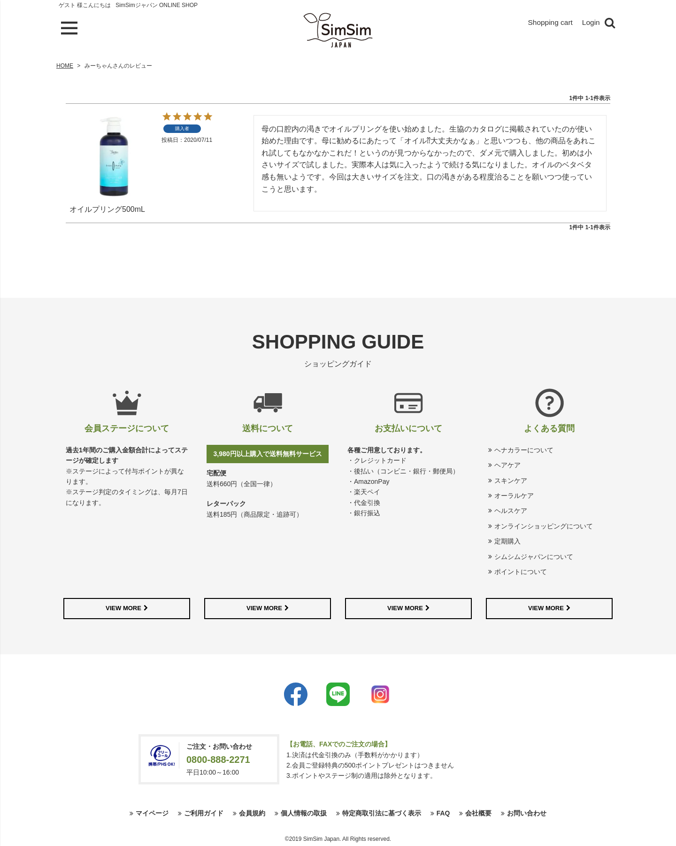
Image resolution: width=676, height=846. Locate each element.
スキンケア (510, 480)
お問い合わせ (526, 813)
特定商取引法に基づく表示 (381, 813)
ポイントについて (520, 571)
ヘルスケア (510, 510)
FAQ (443, 813)
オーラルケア (514, 495)
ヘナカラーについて (523, 450)
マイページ (152, 813)
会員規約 (252, 813)
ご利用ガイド (203, 813)
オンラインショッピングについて (543, 526)
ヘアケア (507, 465)
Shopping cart (549, 23)
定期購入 (507, 541)
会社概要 (478, 813)
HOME (64, 65)
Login (591, 23)
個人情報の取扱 (304, 813)
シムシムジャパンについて (533, 556)
